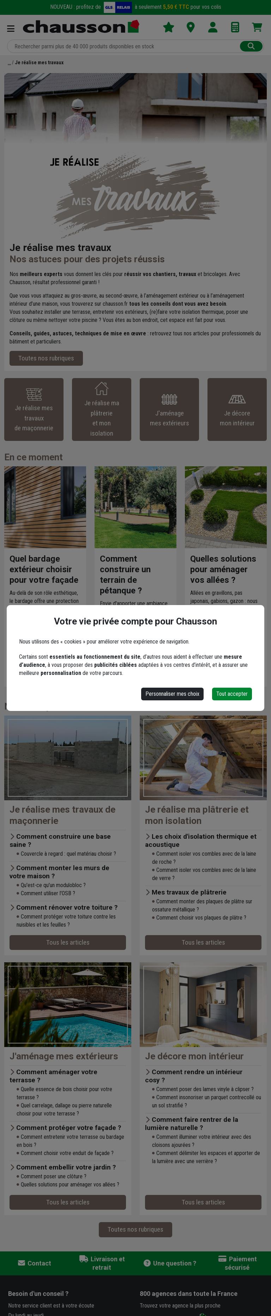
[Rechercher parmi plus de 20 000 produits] (124, 46)
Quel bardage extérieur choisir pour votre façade (44, 569)
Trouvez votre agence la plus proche (180, 1305)
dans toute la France (188, 1293)
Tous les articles (68, 942)
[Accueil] (9, 62)
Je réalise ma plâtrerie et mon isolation (197, 815)
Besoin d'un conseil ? (38, 1293)
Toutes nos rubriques (46, 358)
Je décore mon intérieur (194, 1056)
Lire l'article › (28, 647)
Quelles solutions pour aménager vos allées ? (223, 569)
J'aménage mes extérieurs (64, 1056)
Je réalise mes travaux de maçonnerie (62, 815)
